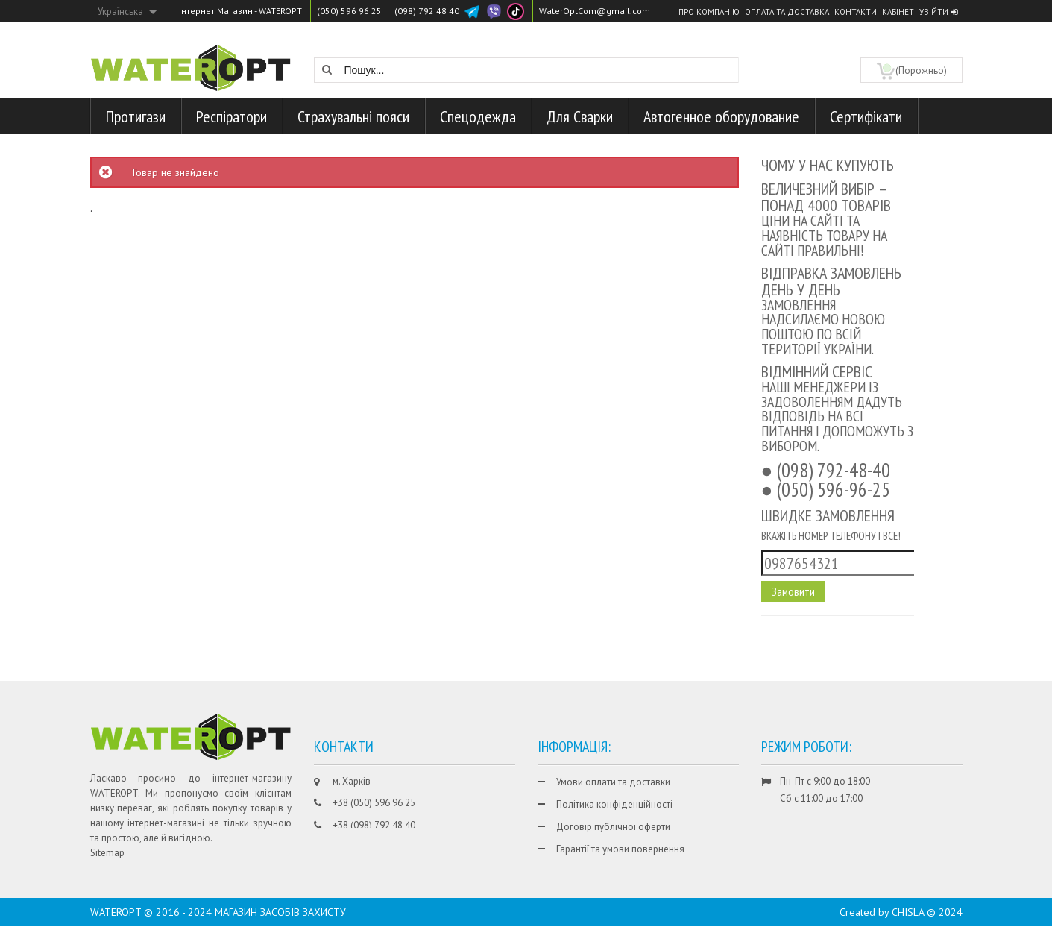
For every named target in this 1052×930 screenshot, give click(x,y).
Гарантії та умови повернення (620, 849)
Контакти (855, 12)
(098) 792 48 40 (426, 10)
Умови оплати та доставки (613, 782)
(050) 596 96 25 (349, 10)
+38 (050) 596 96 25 (374, 803)
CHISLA (908, 916)
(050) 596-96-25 (833, 489)
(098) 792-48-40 (833, 470)
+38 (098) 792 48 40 (374, 825)
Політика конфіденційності (614, 804)
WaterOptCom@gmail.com (594, 10)
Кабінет (898, 12)
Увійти (938, 12)
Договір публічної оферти (613, 826)
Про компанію (709, 12)
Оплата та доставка (787, 12)
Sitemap (107, 852)
